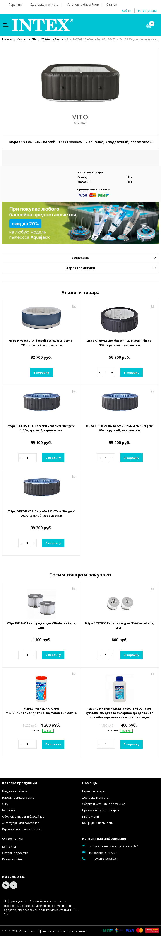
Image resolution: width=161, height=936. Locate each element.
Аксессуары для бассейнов (20, 823)
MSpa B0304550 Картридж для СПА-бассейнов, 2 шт (41, 625)
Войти (126, 11)
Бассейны (9, 810)
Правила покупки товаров (100, 810)
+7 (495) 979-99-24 (100, 859)
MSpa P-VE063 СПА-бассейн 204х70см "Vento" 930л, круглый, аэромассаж (41, 342)
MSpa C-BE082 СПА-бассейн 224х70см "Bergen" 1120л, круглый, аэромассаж (41, 428)
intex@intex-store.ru (102, 852)
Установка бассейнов (83, 4)
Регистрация (147, 11)
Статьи (111, 4)
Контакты (9, 846)
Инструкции (90, 816)
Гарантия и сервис (95, 791)
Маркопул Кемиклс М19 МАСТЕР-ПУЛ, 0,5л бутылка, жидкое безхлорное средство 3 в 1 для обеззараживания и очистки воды (119, 712)
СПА (5, 804)
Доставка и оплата (44, 4)
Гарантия (16, 4)
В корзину (41, 372)
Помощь (89, 782)
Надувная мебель (14, 791)
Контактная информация (104, 838)
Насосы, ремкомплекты (18, 797)
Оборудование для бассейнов (23, 816)
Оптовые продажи (15, 853)
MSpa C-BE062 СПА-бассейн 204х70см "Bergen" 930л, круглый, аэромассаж (119, 428)
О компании (12, 838)
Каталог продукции (19, 782)
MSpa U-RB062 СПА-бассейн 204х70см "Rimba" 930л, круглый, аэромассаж (119, 342)
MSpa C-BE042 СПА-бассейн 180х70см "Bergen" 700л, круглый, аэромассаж (41, 513)
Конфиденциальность (97, 823)
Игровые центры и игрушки (21, 829)
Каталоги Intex (12, 859)
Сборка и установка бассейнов (104, 804)
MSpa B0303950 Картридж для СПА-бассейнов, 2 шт (119, 625)
